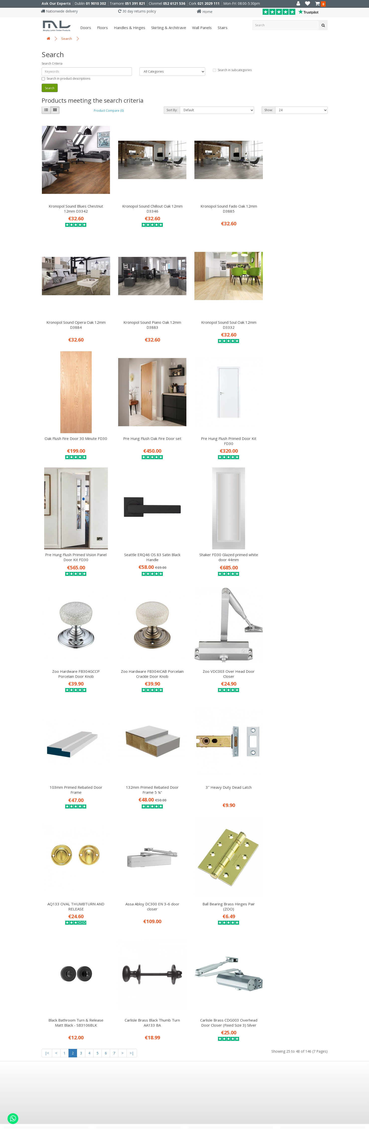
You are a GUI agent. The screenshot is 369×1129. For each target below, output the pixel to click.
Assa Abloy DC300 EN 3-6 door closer (295, 656)
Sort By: (172, 110)
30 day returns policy (137, 11)
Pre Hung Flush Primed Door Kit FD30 (74, 430)
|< (47, 799)
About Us (17, 903)
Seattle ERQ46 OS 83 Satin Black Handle (221, 430)
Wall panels (201, 27)
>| (132, 799)
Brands (15, 963)
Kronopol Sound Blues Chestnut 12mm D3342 (74, 205)
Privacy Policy (22, 918)
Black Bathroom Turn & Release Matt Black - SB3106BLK (147, 769)
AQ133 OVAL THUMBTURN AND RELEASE (221, 656)
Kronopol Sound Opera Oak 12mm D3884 (294, 205)
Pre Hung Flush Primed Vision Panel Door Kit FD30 (147, 430)
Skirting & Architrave (168, 27)
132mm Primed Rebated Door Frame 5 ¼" (74, 656)
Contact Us (19, 955)
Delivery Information (29, 910)
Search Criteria (52, 63)
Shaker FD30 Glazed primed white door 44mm (294, 430)
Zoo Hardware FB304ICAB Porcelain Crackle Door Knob (147, 543)
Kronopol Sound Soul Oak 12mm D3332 (147, 317)
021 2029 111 (208, 3)
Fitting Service (115, 918)
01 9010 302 (96, 3)
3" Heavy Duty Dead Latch (148, 653)
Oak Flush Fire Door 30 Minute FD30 (221, 317)
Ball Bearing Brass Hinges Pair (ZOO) (74, 769)
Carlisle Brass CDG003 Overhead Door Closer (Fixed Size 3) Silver (294, 769)
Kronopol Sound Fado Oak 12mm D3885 (221, 205)
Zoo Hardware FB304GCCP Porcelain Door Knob (74, 543)
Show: (268, 110)
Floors (102, 27)
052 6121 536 (174, 3)
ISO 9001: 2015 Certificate (33, 895)
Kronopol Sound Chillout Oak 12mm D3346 (148, 205)
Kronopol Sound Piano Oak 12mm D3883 (74, 317)
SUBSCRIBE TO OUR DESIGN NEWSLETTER (242, 923)
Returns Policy (22, 948)
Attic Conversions (118, 933)
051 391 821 (135, 3)
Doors (85, 27)
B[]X (363, 1125)
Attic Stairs (112, 925)
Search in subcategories (232, 70)
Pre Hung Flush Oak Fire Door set (294, 314)
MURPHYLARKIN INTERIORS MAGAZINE (238, 940)
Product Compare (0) (109, 110)
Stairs (222, 27)
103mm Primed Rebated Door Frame (294, 543)
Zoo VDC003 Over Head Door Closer (221, 543)
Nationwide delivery (59, 11)
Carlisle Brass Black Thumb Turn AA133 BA (221, 769)
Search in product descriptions (66, 78)
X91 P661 (122, 1002)
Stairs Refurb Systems (123, 948)
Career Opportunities (30, 888)
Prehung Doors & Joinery (125, 940)
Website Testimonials (30, 933)
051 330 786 (117, 1012)
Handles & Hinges (129, 27)
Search (66, 38)
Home (204, 11)
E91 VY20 (213, 1002)
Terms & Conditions (28, 925)
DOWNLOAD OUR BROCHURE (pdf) (234, 949)
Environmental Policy (29, 940)
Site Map (17, 970)
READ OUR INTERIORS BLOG (227, 932)
